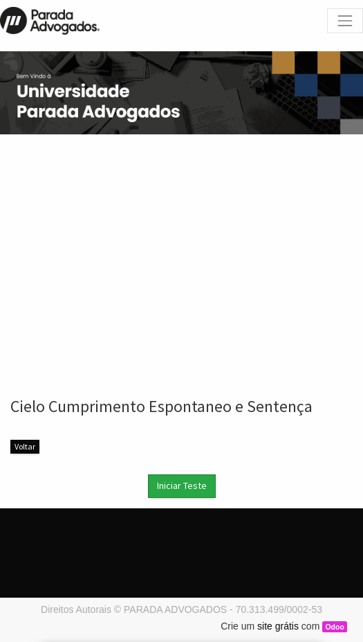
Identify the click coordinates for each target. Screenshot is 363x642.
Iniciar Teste (182, 485)
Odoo (334, 627)
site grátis (278, 626)
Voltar (25, 446)
